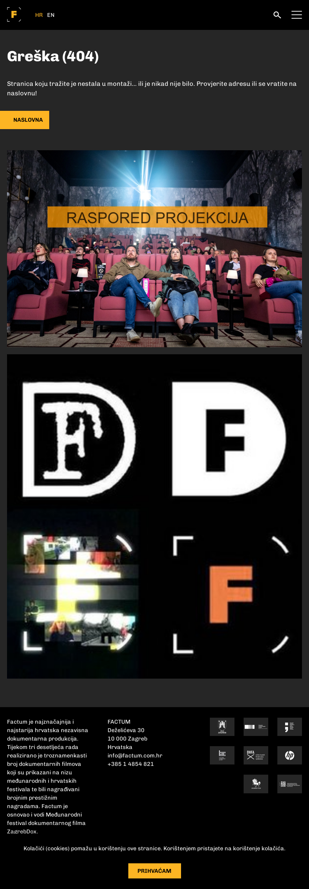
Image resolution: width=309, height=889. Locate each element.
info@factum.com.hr (135, 755)
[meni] (297, 14)
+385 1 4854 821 (131, 764)
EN (50, 15)
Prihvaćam (154, 871)
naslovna (28, 119)
